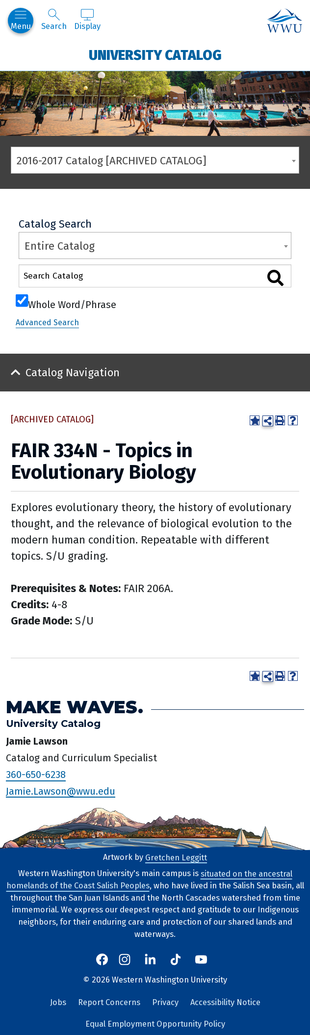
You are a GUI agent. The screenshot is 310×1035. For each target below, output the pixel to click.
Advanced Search (47, 322)
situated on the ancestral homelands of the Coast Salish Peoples (149, 879)
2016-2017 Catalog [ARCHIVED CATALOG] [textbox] (112, 160)
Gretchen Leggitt (176, 857)
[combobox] (155, 160)
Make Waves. (74, 706)
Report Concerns (109, 1002)
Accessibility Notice (225, 1002)
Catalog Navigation (73, 372)
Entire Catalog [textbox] (60, 246)
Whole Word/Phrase (72, 304)
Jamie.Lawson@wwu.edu (60, 791)
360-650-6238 (36, 774)
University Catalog (155, 55)
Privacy (165, 1002)
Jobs (58, 1002)
